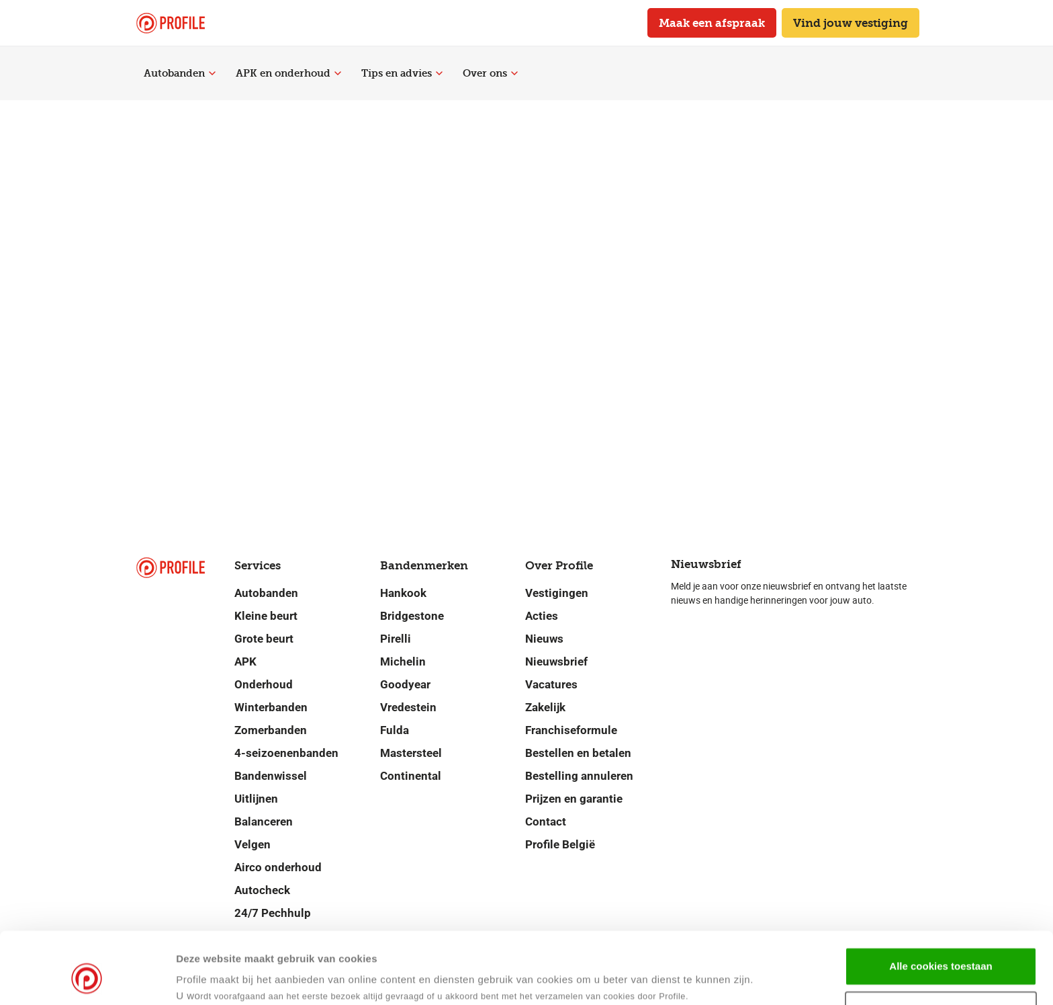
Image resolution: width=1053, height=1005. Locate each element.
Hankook (403, 593)
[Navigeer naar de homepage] (171, 23)
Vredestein (408, 707)
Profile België (560, 844)
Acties (541, 615)
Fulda (394, 730)
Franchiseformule (571, 730)
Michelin (403, 661)
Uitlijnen (256, 798)
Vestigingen (556, 593)
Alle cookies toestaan (940, 904)
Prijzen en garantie (574, 798)
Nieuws (544, 638)
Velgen (252, 844)
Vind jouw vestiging (850, 23)
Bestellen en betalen (578, 753)
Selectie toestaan (941, 949)
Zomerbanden (270, 730)
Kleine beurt (265, 615)
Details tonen (650, 978)
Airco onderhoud (278, 867)
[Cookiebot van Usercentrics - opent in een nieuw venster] (87, 979)
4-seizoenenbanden (286, 753)
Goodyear (405, 684)
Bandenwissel (270, 775)
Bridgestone (412, 615)
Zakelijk (545, 707)
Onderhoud (263, 684)
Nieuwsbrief (556, 661)
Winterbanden (271, 707)
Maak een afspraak (712, 23)
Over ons (490, 73)
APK (245, 661)
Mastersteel (411, 753)
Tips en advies (402, 73)
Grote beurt (263, 638)
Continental (410, 775)
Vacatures (551, 684)
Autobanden (180, 73)
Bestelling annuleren (579, 775)
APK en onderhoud (288, 73)
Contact (545, 821)
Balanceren (263, 821)
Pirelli (395, 638)
